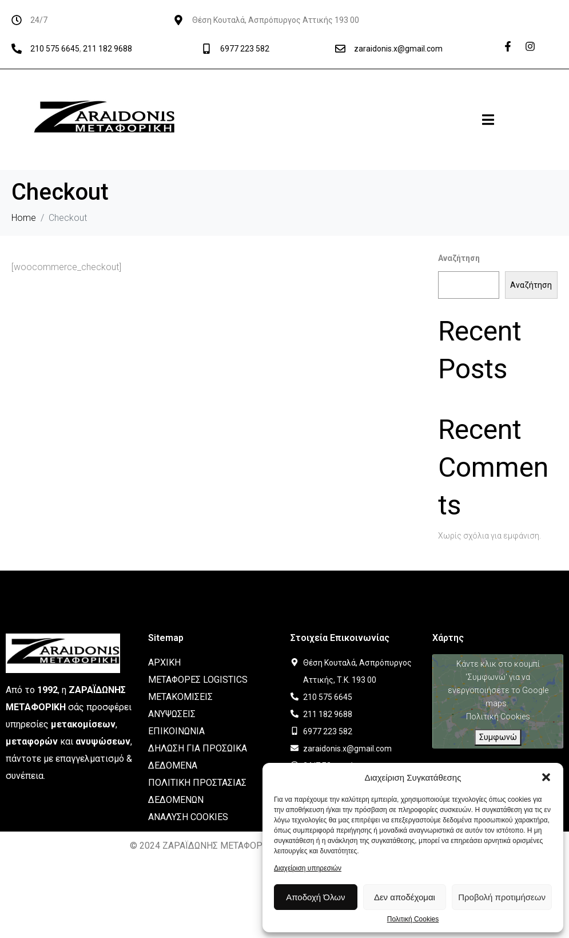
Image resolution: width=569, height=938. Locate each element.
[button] (546, 777)
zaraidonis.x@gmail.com (398, 48)
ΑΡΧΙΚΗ (164, 662)
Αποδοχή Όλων (315, 897)
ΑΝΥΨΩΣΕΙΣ (172, 714)
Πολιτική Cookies (413, 919)
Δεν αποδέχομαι (404, 897)
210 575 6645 (54, 48)
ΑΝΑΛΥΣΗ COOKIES (188, 817)
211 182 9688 (107, 48)
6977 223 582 (244, 48)
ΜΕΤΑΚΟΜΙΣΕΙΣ (180, 696)
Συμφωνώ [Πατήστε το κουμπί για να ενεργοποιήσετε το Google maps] (498, 737)
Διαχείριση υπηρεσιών (307, 868)
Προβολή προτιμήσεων (502, 897)
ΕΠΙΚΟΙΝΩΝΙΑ (176, 731)
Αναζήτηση (459, 258)
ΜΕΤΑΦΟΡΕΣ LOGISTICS (198, 679)
